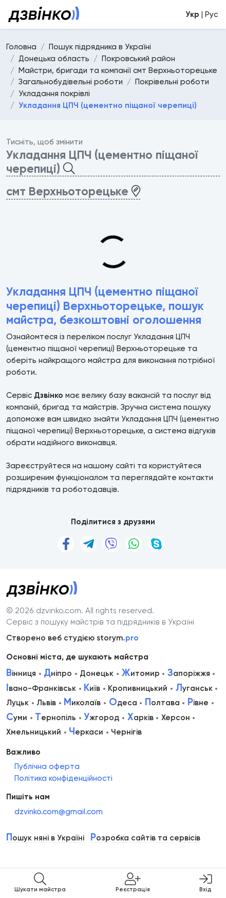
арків (140, 717)
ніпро (58, 673)
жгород (101, 717)
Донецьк (97, 673)
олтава (162, 702)
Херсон (175, 717)
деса (123, 702)
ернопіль (55, 717)
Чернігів (126, 732)
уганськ (194, 688)
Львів (46, 702)
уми (16, 717)
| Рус (201, 14)
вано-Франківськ (41, 688)
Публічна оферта (47, 766)
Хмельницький (33, 732)
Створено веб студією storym (72, 638)
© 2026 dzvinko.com (43, 610)
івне (198, 702)
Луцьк (17, 702)
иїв (92, 688)
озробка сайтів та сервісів (145, 838)
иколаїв (82, 702)
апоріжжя (188, 673)
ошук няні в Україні (45, 838)
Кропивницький (137, 688)
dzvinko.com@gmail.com (58, 811)
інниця (21, 673)
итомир (141, 673)
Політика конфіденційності (63, 778)
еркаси (86, 732)
